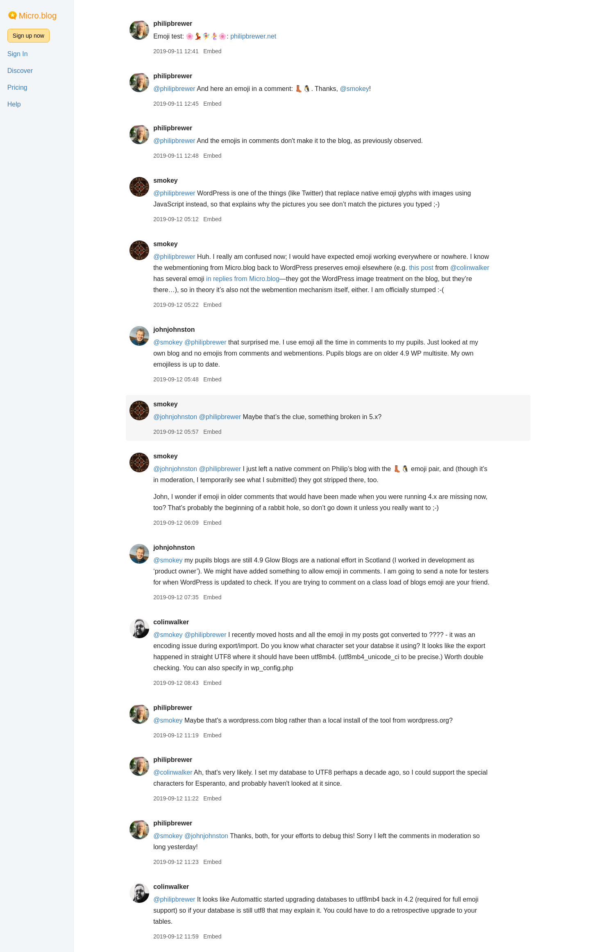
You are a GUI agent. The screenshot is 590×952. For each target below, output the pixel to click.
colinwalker (175, 622)
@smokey (358, 88)
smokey (169, 180)
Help (14, 104)
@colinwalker (473, 267)
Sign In (17, 53)
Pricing (17, 87)
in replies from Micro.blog (246, 278)
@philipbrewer (178, 88)
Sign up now (28, 35)
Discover (20, 70)
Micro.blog (38, 15)
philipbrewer (176, 23)
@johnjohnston (179, 416)
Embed (216, 51)
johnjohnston (177, 329)
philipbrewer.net (257, 36)
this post (425, 267)
